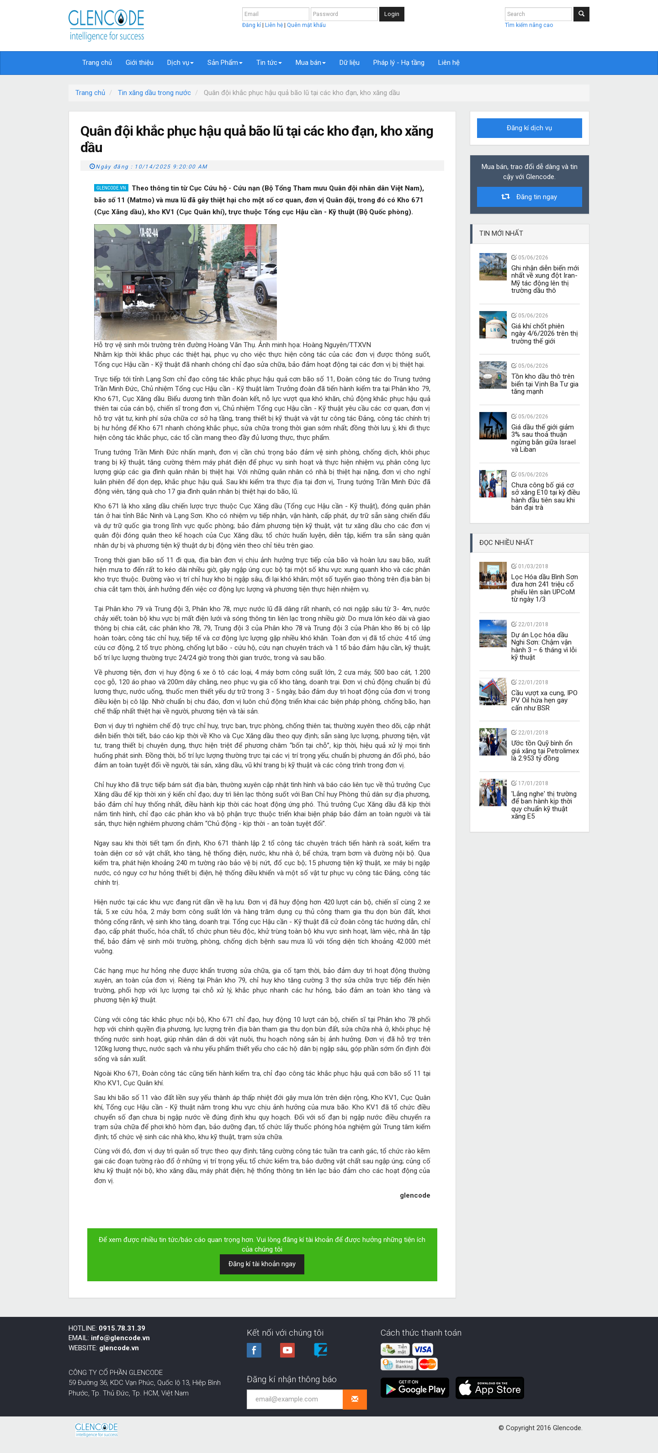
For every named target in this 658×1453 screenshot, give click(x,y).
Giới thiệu (140, 62)
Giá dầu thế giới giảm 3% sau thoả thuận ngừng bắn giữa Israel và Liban (543, 438)
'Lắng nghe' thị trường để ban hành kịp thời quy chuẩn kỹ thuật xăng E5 (544, 805)
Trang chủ (97, 62)
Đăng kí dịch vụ (529, 128)
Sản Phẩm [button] (225, 62)
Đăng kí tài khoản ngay (262, 1264)
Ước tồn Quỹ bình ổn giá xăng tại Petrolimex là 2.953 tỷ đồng (545, 750)
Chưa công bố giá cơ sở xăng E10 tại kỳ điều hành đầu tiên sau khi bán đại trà (545, 496)
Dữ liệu (350, 62)
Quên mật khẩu (306, 25)
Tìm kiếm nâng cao (529, 25)
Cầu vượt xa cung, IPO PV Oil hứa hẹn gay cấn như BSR (544, 700)
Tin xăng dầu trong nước (154, 93)
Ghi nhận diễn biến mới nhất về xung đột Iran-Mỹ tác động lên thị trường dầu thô (545, 279)
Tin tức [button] (269, 62)
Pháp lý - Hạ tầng (399, 62)
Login (391, 14)
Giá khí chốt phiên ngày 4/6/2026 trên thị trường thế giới (544, 333)
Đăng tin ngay (529, 196)
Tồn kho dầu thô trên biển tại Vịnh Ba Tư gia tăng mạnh (544, 384)
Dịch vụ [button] (180, 62)
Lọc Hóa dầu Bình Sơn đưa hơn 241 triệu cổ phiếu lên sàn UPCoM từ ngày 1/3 (544, 588)
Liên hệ (274, 25)
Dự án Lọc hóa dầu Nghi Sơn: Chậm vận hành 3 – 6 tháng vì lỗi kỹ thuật (544, 646)
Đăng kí (252, 25)
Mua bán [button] (311, 62)
